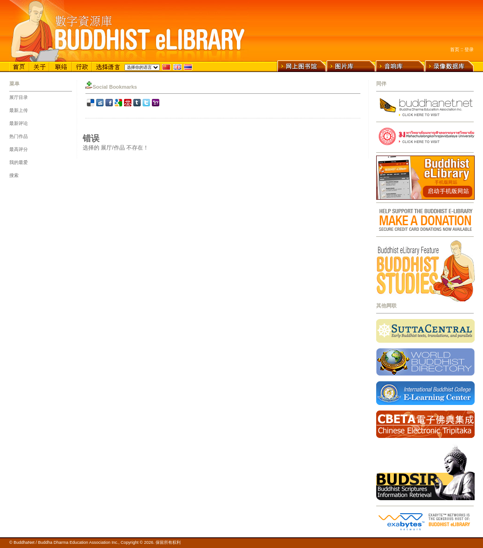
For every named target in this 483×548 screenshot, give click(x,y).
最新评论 (18, 123)
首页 (454, 49)
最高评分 (18, 149)
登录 (469, 49)
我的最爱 (18, 162)
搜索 (14, 175)
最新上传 (18, 110)
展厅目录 (18, 97)
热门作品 (18, 136)
